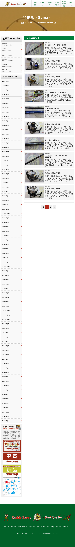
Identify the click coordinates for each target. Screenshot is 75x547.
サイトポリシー (37, 534)
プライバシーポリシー (23, 534)
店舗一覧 (35, 4)
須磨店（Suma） (37, 17)
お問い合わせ (67, 527)
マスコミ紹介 (45, 527)
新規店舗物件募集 (64, 4)
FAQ (52, 527)
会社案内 (42, 4)
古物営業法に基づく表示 (50, 534)
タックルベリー (15, 3)
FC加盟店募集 (57, 4)
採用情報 (50, 4)
